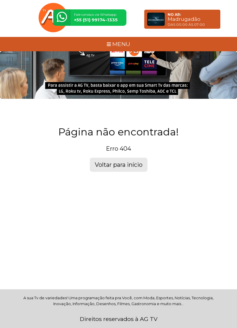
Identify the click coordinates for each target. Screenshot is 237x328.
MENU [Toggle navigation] (118, 43)
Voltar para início (118, 164)
